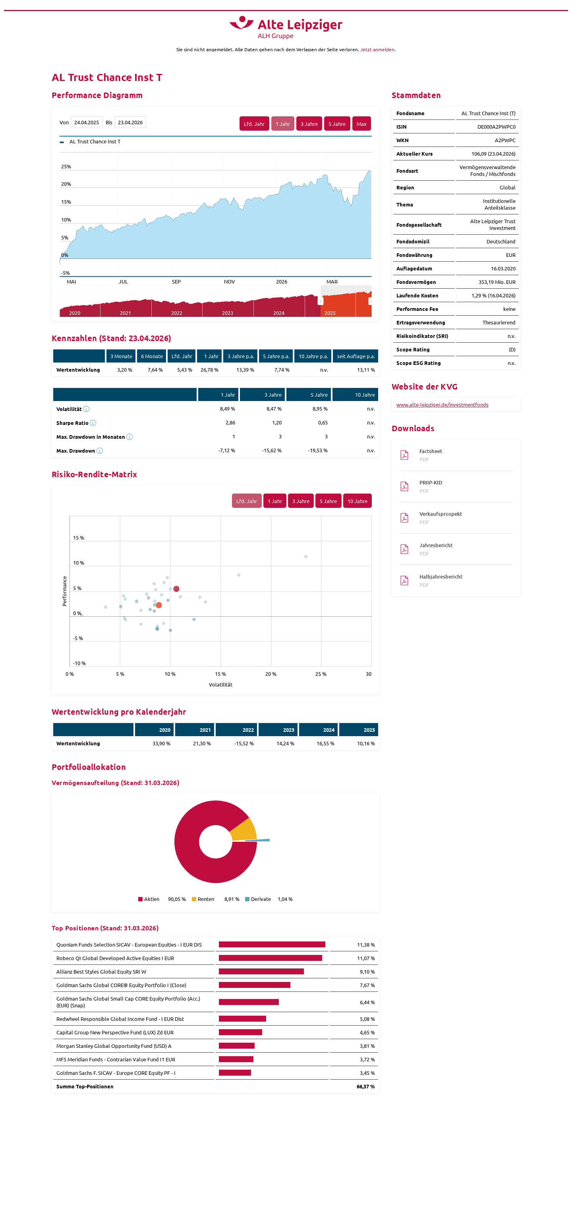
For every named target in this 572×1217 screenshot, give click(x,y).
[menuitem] (346, 301)
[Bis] (130, 122)
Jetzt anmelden (377, 49)
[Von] (86, 122)
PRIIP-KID (461, 486)
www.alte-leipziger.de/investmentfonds (442, 404)
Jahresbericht (461, 549)
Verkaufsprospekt (461, 517)
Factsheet (461, 455)
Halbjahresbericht (461, 580)
